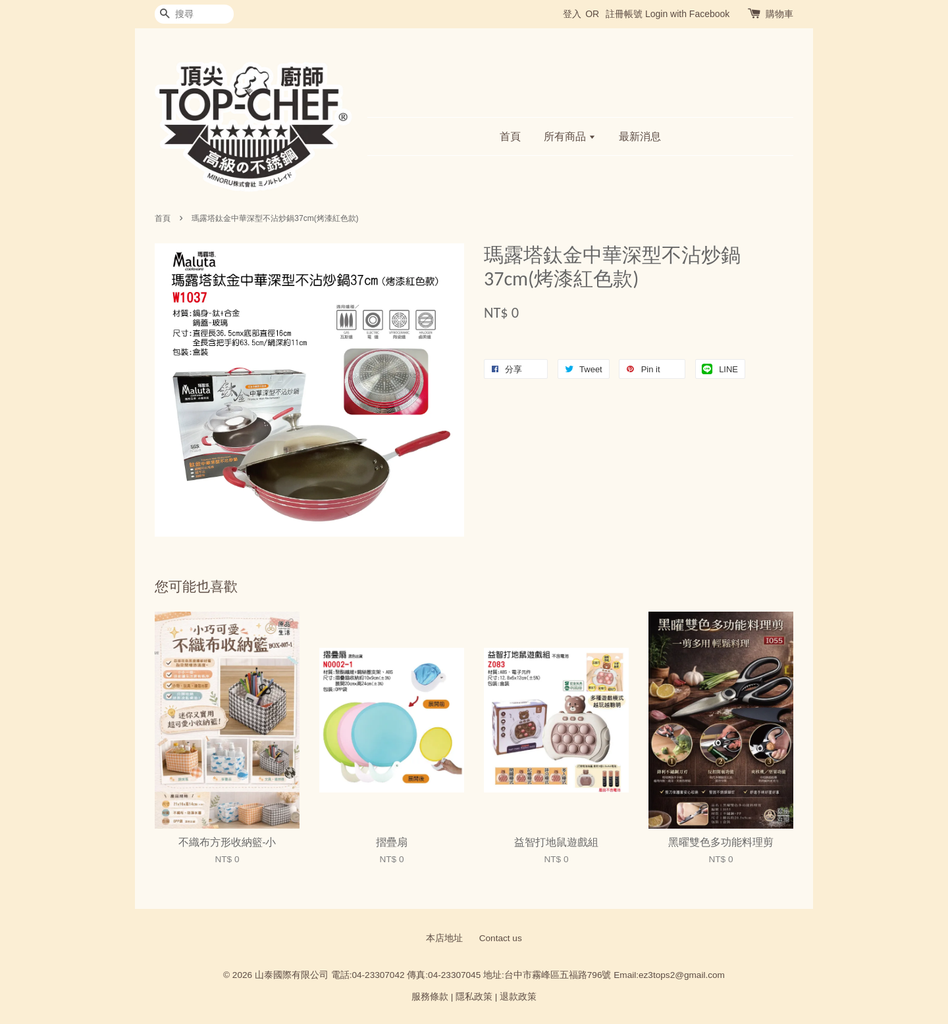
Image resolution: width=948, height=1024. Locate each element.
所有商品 (570, 136)
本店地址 (444, 938)
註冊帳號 (624, 14)
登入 (572, 14)
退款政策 (518, 997)
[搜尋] (194, 14)
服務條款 (429, 997)
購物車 (779, 14)
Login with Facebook (687, 14)
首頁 (510, 136)
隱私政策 (474, 997)
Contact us (500, 938)
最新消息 (640, 136)
